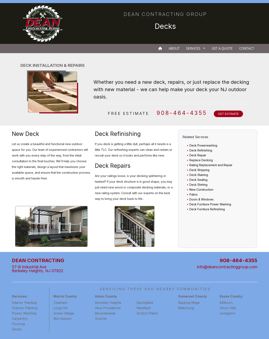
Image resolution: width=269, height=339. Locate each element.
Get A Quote (222, 48)
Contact (246, 48)
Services (193, 48)
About (174, 48)
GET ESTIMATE (228, 113)
